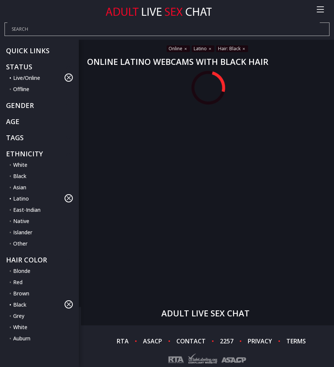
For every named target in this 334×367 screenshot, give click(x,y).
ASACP (152, 341)
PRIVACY (260, 341)
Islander (22, 232)
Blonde (21, 270)
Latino (43, 198)
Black (19, 176)
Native (21, 221)
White (20, 164)
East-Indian (27, 209)
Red (18, 282)
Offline (21, 89)
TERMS (296, 341)
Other (20, 243)
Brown (21, 293)
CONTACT (191, 341)
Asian (19, 187)
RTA (123, 341)
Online (178, 48)
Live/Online (43, 77)
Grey (18, 315)
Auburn (21, 338)
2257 (226, 341)
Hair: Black (232, 48)
